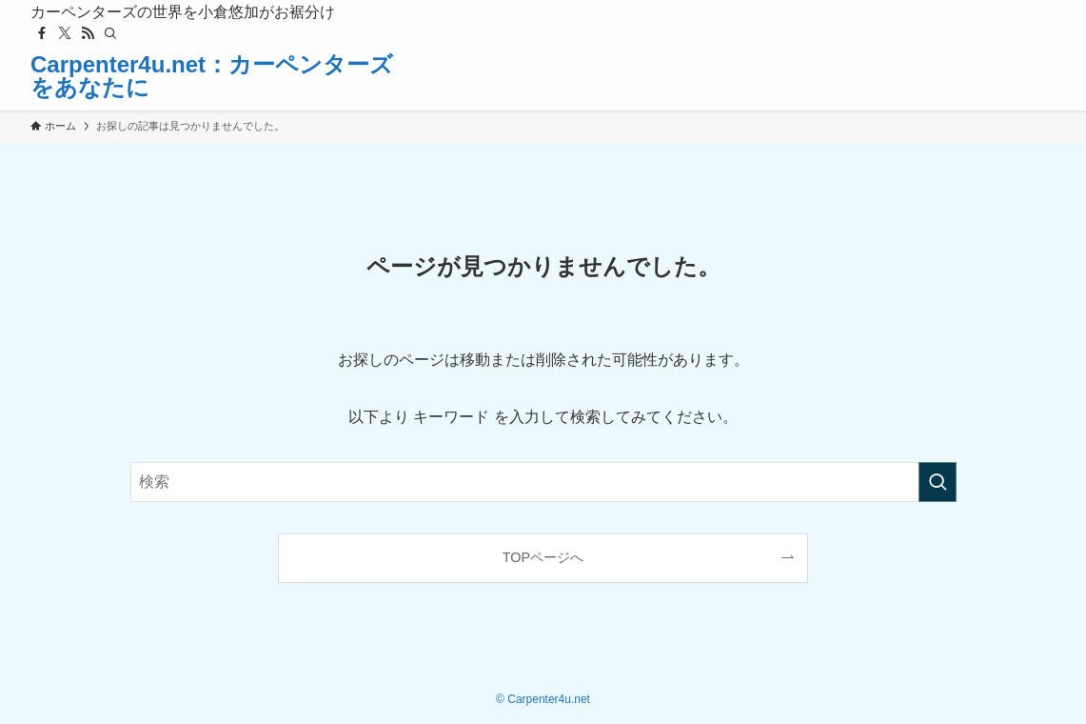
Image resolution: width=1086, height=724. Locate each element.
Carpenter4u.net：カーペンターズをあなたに (211, 76)
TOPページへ (543, 557)
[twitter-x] (64, 33)
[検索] (110, 33)
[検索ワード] (543, 482)
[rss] (87, 33)
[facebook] (41, 33)
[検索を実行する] (937, 482)
